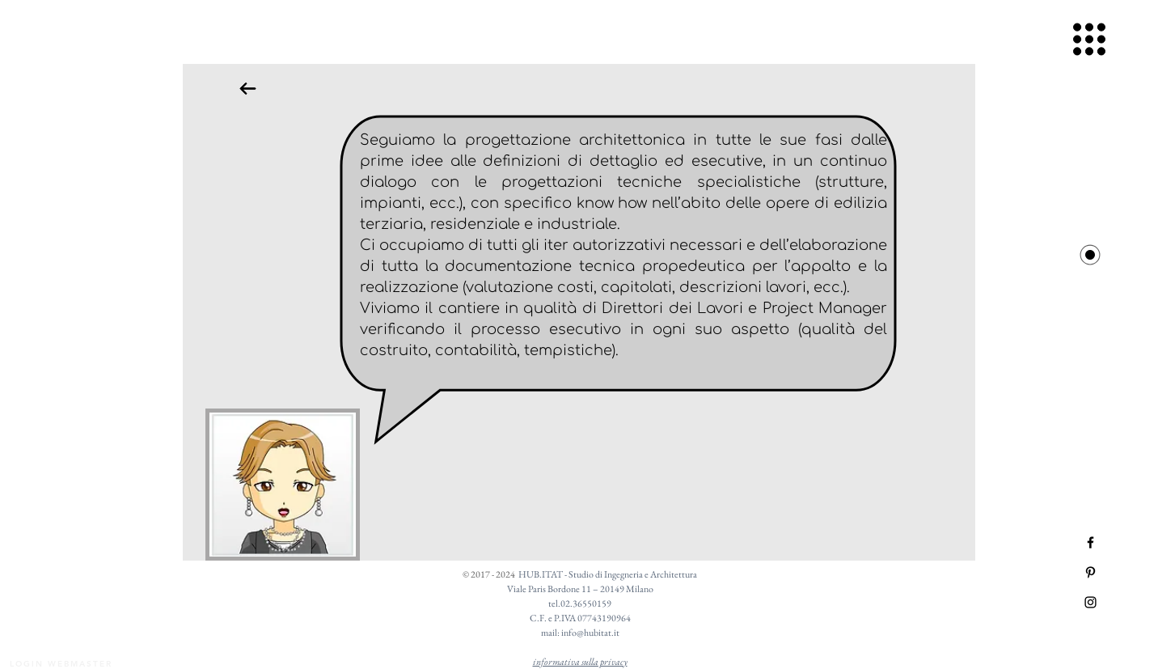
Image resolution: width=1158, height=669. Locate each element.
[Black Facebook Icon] (1090, 542)
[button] (1090, 39)
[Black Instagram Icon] (1090, 602)
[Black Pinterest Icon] (1090, 572)
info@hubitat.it (590, 632)
